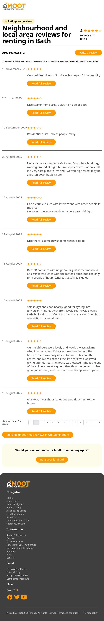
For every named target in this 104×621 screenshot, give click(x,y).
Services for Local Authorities (21, 544)
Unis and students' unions (19, 547)
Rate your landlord (52, 459)
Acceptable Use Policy (17, 575)
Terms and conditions (68, 612)
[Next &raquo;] (99, 422)
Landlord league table (17, 520)
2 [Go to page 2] (41, 422)
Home (9, 497)
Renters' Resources (16, 535)
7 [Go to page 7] (69, 422)
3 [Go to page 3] (47, 422)
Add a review (13, 501)
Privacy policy (91, 612)
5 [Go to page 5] (58, 422)
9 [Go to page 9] (80, 422)
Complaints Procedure (17, 578)
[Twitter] (17, 597)
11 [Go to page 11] (93, 422)
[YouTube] (24, 597)
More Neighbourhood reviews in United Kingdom (37, 434)
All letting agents (15, 513)
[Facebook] (9, 597)
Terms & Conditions (16, 569)
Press (9, 554)
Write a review (88, 52)
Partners (10, 538)
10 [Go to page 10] (87, 422)
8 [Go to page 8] (75, 422)
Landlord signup (14, 504)
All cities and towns (16, 510)
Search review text (15, 523)
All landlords (12, 517)
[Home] (14, 6)
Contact (10, 557)
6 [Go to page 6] (64, 422)
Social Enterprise (14, 541)
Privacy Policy (13, 572)
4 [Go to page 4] (52, 422)
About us (11, 551)
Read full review (41, 83)
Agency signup (13, 507)
